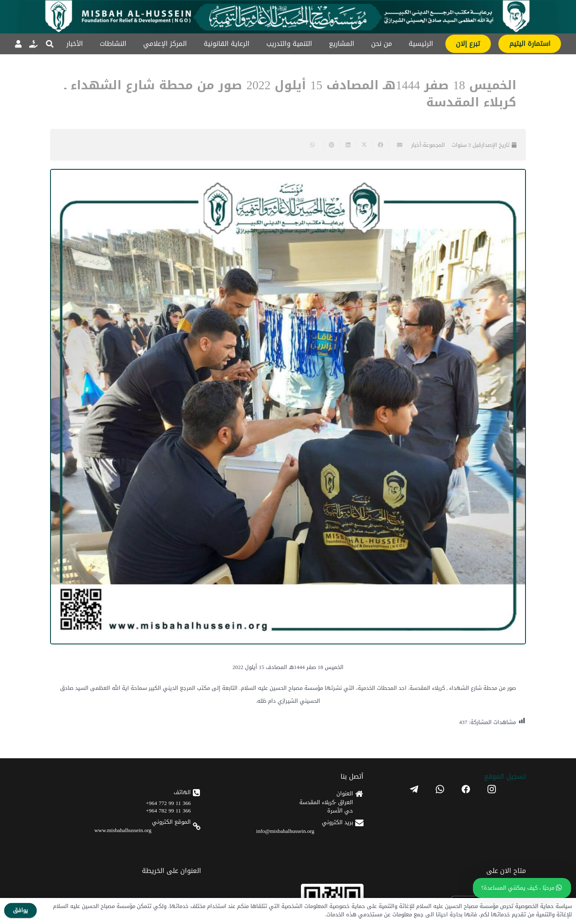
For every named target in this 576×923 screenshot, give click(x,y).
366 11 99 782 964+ (168, 810)
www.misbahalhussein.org (123, 830)
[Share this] (380, 145)
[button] (49, 43)
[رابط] (33, 44)
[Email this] (397, 145)
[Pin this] (331, 145)
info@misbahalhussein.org (285, 831)
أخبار (416, 145)
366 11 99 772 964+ (168, 803)
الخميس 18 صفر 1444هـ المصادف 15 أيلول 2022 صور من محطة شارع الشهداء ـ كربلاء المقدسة (290, 94)
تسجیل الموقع (505, 776)
